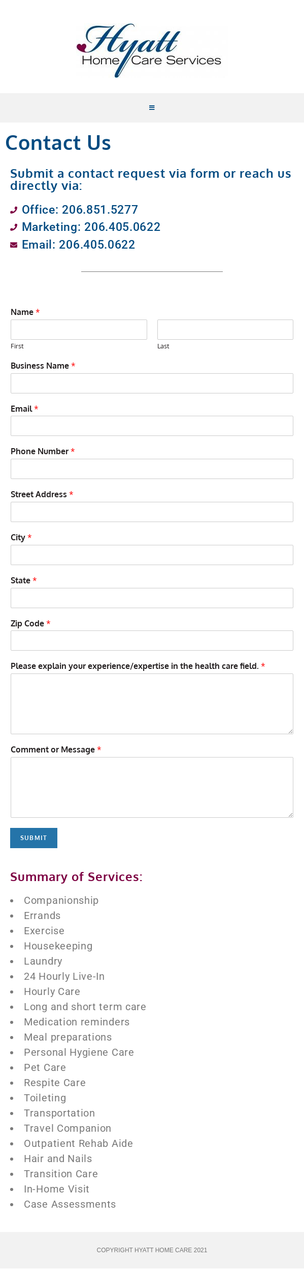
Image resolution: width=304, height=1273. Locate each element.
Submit (33, 842)
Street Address (42, 499)
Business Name (43, 370)
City (21, 542)
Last (163, 350)
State (24, 585)
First (17, 350)
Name (25, 317)
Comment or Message (56, 754)
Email (25, 413)
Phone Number (43, 456)
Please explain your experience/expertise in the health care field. (138, 671)
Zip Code (31, 628)
